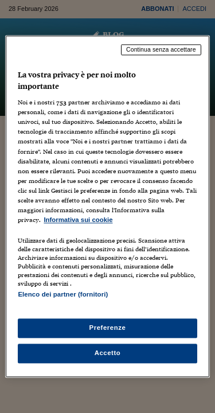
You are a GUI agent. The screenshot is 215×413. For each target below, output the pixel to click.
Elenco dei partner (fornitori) (63, 294)
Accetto (108, 353)
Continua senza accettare (161, 49)
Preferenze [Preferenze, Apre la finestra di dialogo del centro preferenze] (107, 328)
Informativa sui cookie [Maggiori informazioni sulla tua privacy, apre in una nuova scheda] (78, 219)
